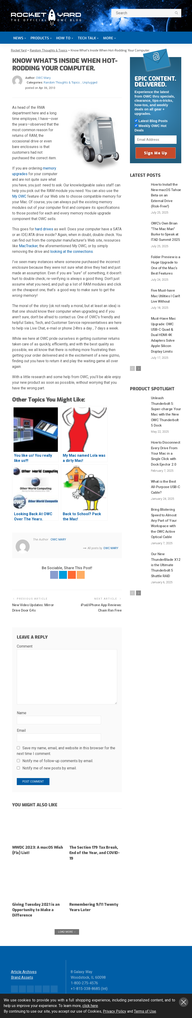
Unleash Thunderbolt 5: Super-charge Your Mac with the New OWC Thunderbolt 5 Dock (166, 391)
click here (90, 1006)
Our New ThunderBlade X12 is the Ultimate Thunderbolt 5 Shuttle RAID (166, 536)
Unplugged (89, 82)
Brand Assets (22, 977)
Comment (24, 645)
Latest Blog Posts (151, 121)
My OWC (19, 196)
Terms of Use (145, 1011)
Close (183, 1002)
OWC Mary (43, 78)
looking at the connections (71, 251)
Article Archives (24, 971)
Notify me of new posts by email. (49, 767)
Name (21, 712)
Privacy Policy (114, 1011)
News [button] (18, 38)
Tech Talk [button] (87, 38)
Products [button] (40, 38)
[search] (176, 13)
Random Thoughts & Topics (62, 82)
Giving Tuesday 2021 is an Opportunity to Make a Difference (37, 909)
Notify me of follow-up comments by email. (57, 760)
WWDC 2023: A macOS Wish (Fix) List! (34, 849)
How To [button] (63, 38)
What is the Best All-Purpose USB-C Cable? (165, 461)
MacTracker (28, 246)
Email (21, 730)
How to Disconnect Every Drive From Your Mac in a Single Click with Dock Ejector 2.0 (165, 429)
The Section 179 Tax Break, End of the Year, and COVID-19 (92, 852)
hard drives (44, 229)
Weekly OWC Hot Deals (151, 128)
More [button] (108, 38)
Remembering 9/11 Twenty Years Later (88, 906)
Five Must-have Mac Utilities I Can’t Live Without (165, 286)
